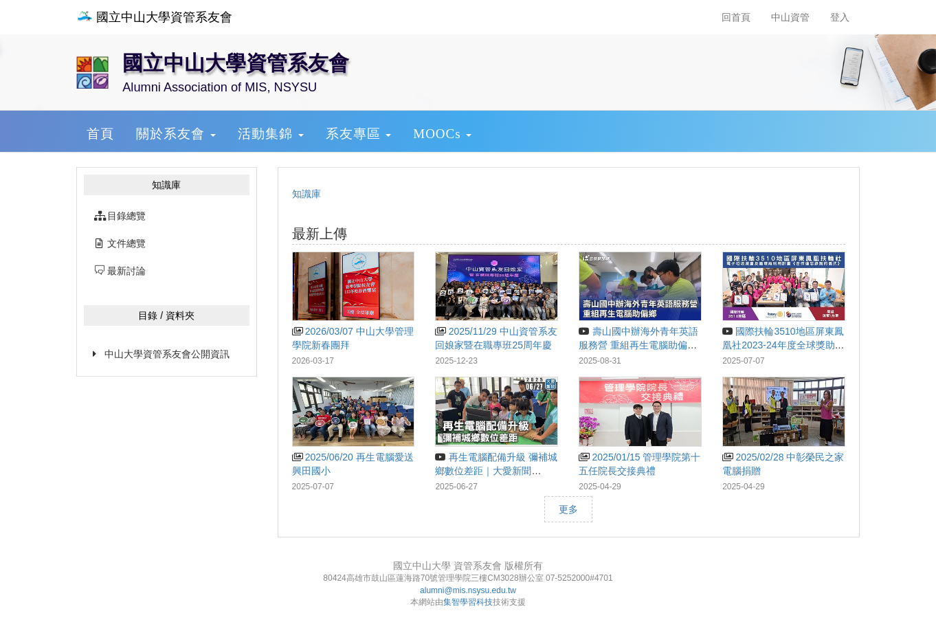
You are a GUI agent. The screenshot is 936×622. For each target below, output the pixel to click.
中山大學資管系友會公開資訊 (167, 353)
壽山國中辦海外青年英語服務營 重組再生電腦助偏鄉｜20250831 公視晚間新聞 (638, 345)
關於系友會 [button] (176, 133)
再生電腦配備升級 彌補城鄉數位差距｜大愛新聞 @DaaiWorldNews (496, 471)
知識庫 (306, 193)
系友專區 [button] (359, 133)
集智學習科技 (468, 602)
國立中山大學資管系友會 (154, 17)
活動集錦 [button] (271, 133)
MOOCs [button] (442, 133)
